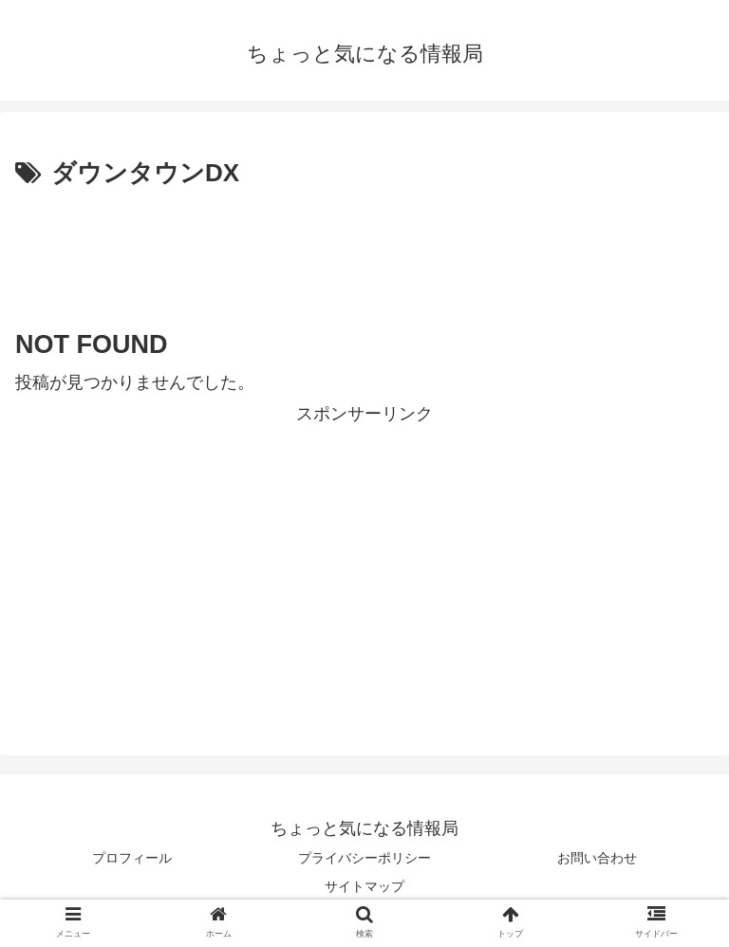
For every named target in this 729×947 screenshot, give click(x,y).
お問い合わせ (597, 857)
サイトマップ (364, 886)
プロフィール (132, 857)
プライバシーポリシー (364, 857)
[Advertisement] (364, 247)
